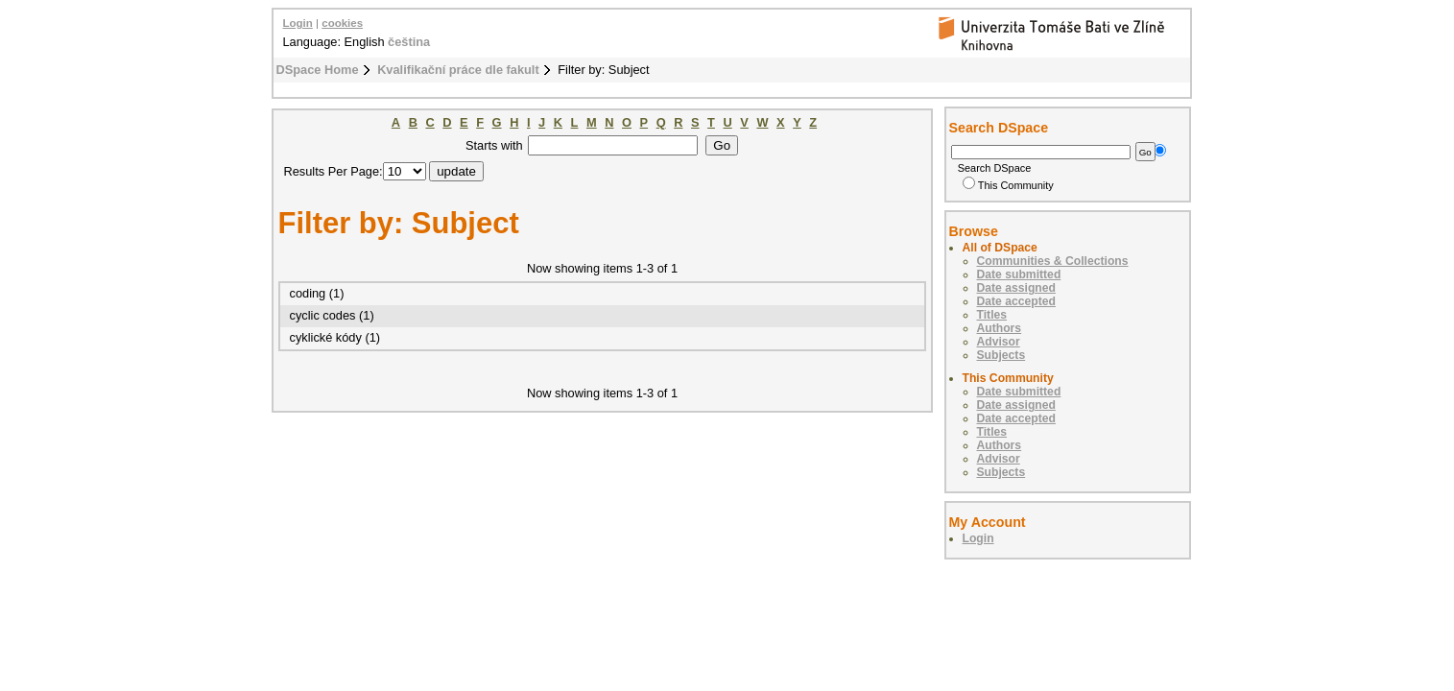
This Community (1008, 185)
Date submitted (1019, 274)
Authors (999, 328)
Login (298, 23)
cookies (342, 23)
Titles (992, 315)
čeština (409, 42)
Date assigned (1016, 288)
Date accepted (1016, 301)
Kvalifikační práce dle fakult (458, 69)
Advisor (998, 341)
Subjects (1001, 355)
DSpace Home (317, 69)
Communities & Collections (1053, 261)
